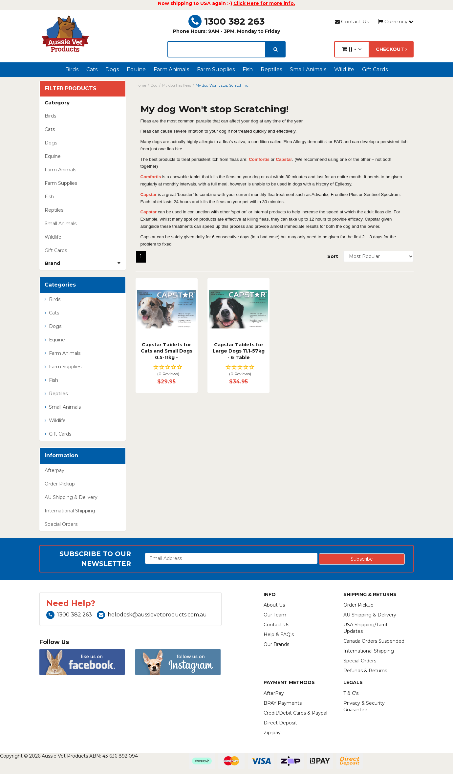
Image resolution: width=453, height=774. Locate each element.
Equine (136, 69)
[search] (276, 49)
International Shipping (70, 511)
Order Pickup (60, 484)
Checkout (391, 49)
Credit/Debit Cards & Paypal (295, 713)
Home (141, 85)
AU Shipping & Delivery (71, 497)
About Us (274, 605)
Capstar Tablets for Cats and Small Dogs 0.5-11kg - (166, 351)
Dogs (112, 69)
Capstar (284, 159)
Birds (71, 69)
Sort (332, 256)
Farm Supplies (216, 69)
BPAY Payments (283, 703)
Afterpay (54, 470)
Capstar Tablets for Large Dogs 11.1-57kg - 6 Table (239, 351)
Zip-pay (272, 733)
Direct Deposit (280, 723)
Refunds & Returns (365, 671)
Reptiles (271, 69)
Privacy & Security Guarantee (364, 706)
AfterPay (274, 693)
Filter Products (71, 89)
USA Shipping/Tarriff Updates (366, 628)
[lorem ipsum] (216, 49)
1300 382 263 (226, 21)
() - (351, 49)
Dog (154, 85)
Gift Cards (375, 69)
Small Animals (308, 69)
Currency (396, 21)
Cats (91, 69)
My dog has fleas (176, 85)
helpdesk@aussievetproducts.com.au (152, 615)
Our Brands (276, 644)
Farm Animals (171, 69)
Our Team (275, 615)
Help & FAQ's (279, 634)
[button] (166, 370)
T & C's (350, 693)
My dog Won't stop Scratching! (222, 85)
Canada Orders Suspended (373, 641)
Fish (248, 69)
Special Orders (61, 524)
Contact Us (352, 21)
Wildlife (344, 69)
